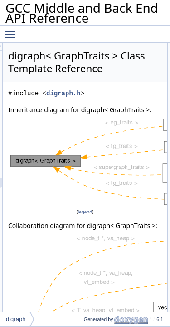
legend (110, 235)
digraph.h (114, 106)
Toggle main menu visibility (12, 30)
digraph (15, 319)
